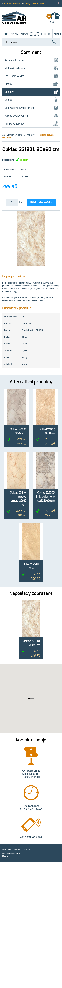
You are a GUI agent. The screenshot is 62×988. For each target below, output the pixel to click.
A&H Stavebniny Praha (12, 135)
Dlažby (8, 83)
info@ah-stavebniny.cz (35, 3)
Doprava (24, 33)
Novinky (14, 33)
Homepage (6, 31)
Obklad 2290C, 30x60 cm (18, 431)
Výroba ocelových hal (16, 115)
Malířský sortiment (15, 68)
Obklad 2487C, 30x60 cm (47, 431)
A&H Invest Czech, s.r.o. (19, 849)
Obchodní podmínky (34, 33)
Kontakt (57, 33)
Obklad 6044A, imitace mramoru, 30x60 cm (17, 498)
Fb (59, 3)
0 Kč (50, 19)
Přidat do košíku (41, 202)
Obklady (30, 135)
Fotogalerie (46, 33)
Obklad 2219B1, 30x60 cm (31, 643)
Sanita (8, 99)
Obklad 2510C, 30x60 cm (32, 566)
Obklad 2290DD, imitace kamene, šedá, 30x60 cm (45, 496)
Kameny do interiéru (15, 60)
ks (20, 202)
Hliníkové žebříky (14, 123)
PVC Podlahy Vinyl (14, 76)
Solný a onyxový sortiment (19, 107)
